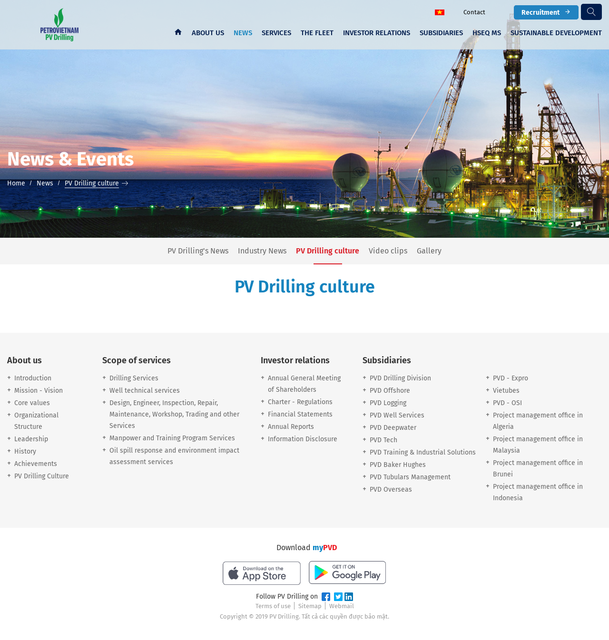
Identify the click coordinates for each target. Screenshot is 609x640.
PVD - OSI (507, 403)
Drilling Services (133, 378)
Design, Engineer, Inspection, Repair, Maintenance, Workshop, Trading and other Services (174, 414)
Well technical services (144, 391)
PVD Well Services (397, 415)
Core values (32, 403)
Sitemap (310, 606)
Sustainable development (556, 33)
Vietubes (506, 391)
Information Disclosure (302, 439)
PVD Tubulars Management (410, 477)
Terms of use (273, 606)
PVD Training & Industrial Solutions (423, 452)
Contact (474, 12)
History (25, 451)
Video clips (388, 251)
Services (276, 33)
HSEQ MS (486, 33)
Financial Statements (300, 414)
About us (208, 33)
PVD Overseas (391, 489)
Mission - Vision (38, 391)
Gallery (429, 251)
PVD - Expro (510, 378)
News (243, 33)
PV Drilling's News (197, 251)
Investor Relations (376, 33)
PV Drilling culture (327, 251)
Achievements (35, 464)
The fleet (317, 33)
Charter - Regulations (300, 402)
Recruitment (546, 12)
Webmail (341, 606)
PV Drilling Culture (41, 476)
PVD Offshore (390, 391)
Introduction (32, 378)
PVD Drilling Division (400, 378)
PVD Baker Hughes (398, 465)
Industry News (262, 251)
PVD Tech (383, 440)
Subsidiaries (441, 33)
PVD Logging (388, 403)
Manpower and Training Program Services (172, 438)
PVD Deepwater (393, 428)
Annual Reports (291, 427)
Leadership (31, 439)
